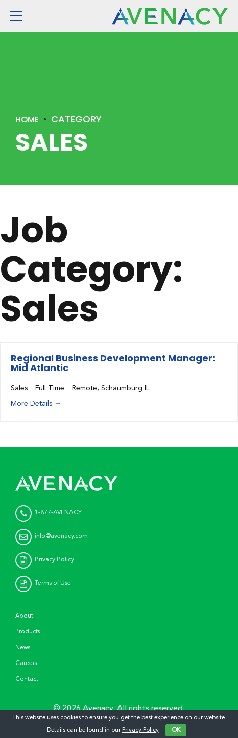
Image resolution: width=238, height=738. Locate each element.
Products (28, 631)
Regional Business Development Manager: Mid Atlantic (113, 363)
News (23, 647)
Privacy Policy (140, 730)
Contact (27, 678)
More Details (36, 403)
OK (176, 730)
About (24, 615)
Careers (26, 662)
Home (28, 119)
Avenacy (98, 708)
